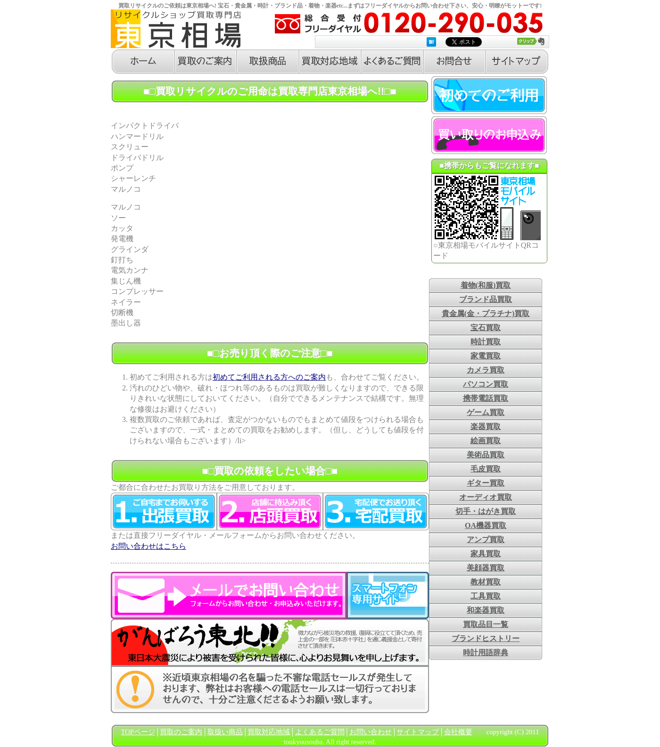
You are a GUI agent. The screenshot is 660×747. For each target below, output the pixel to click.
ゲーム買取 (485, 412)
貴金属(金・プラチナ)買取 (486, 313)
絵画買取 (485, 441)
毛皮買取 (485, 469)
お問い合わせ (370, 732)
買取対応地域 (269, 732)
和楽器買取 (485, 610)
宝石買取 (485, 328)
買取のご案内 (181, 732)
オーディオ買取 (485, 497)
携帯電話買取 (485, 398)
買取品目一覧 (485, 624)
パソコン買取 (485, 384)
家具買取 (485, 554)
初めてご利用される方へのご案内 (269, 377)
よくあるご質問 (320, 732)
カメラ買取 (485, 370)
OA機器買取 (485, 525)
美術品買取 (485, 455)
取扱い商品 (225, 732)
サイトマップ (417, 732)
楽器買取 (485, 426)
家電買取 (485, 356)
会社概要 (458, 732)
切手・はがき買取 (485, 511)
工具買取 (485, 596)
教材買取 (485, 582)
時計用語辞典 (485, 653)
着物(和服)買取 (486, 285)
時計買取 (485, 342)
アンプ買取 (485, 540)
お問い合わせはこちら (148, 546)
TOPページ (138, 732)
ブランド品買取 (485, 299)
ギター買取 (485, 483)
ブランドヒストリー (486, 638)
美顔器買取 (485, 568)
